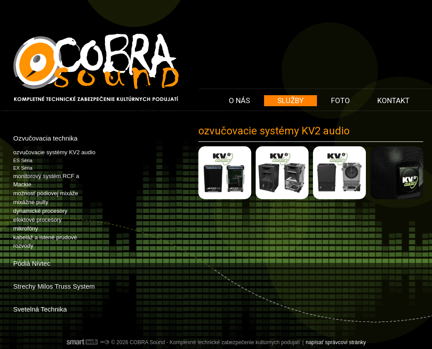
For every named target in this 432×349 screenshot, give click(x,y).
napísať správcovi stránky (336, 342)
